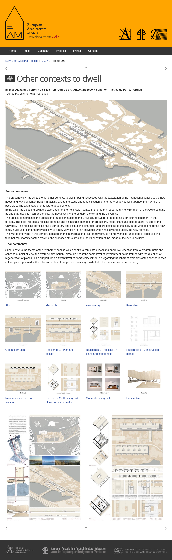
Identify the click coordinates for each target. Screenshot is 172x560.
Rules (26, 50)
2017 (45, 60)
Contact (93, 50)
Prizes (77, 50)
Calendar (43, 50)
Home (12, 50)
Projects (61, 50)
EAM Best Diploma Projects (22, 60)
